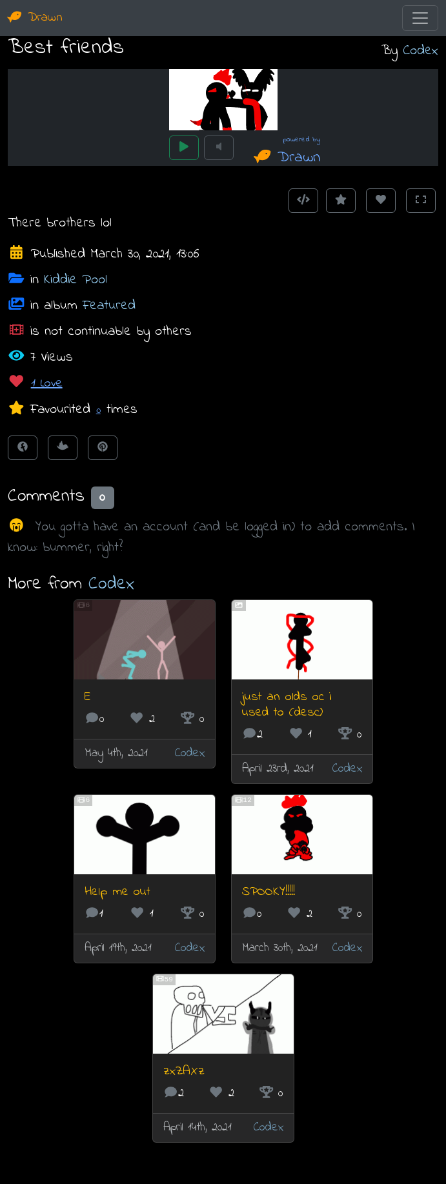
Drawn (35, 17)
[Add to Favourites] (341, 200)
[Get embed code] (303, 200)
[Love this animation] (381, 200)
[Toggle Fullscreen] (421, 200)
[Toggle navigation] (420, 18)
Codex (420, 51)
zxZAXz (184, 1071)
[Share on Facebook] (22, 448)
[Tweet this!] (62, 448)
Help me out (117, 892)
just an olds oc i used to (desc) (287, 705)
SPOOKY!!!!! (268, 892)
